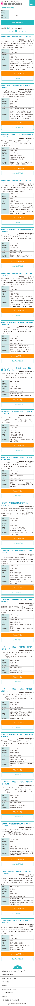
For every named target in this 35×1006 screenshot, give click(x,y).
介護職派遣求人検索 (7, 974)
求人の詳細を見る (17, 78)
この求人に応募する (17, 73)
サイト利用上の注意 (7, 992)
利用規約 (4, 985)
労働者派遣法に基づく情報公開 (10, 1000)
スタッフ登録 (5, 982)
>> (26, 31)
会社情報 (4, 996)
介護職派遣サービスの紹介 (9, 978)
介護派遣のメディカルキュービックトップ (13, 971)
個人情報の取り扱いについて (10, 989)
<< (9, 31)
